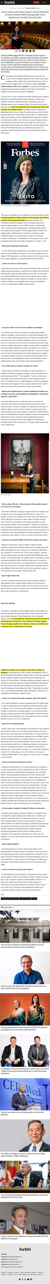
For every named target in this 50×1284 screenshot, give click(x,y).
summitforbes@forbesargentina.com (13, 1261)
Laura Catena (25, 898)
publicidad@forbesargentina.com (14, 1256)
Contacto (16, 1272)
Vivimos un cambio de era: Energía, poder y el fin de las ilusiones (22, 1114)
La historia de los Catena (8, 96)
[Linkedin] (31, 1279)
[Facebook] (20, 1279)
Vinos (34, 898)
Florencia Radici (30, 8)
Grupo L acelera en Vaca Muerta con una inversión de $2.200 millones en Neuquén (24, 1237)
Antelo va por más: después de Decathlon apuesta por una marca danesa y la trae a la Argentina (23, 987)
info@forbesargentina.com (11, 1259)
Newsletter (10, 1272)
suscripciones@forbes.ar (14, 1264)
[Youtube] (28, 1279)
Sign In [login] (44, 2)
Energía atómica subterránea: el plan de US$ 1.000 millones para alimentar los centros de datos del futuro (24, 1029)
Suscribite (36, 2)
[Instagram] (25, 1279)
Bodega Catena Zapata (10, 898)
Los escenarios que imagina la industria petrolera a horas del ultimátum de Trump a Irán (24, 1196)
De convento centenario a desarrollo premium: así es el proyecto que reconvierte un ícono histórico (22, 946)
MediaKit (3, 1272)
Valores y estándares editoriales (28, 1272)
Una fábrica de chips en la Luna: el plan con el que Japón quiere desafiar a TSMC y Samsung (23, 1155)
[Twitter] (22, 1279)
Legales (10, 1274)
